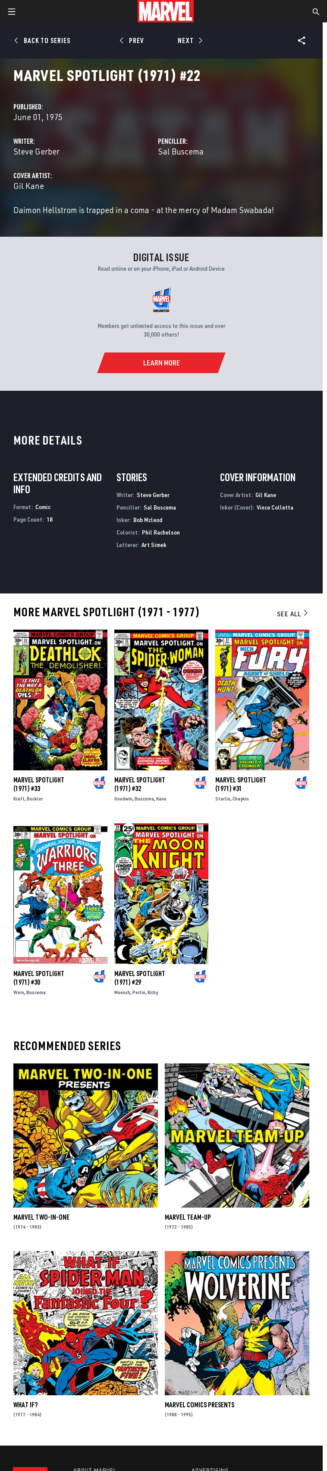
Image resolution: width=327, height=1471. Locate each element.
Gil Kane (28, 186)
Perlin (138, 992)
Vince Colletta (275, 507)
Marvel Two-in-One (41, 1217)
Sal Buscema (181, 151)
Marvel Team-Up (188, 1217)
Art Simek (154, 544)
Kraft (19, 798)
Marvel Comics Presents (199, 1404)
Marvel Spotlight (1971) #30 (38, 977)
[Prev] (133, 40)
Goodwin (123, 798)
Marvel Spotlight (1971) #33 (38, 784)
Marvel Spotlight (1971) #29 (139, 977)
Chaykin (241, 798)
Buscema (144, 798)
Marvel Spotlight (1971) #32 (139, 784)
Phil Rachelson (161, 532)
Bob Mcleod (147, 519)
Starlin (222, 798)
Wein (18, 992)
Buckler (35, 798)
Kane (161, 798)
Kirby (153, 992)
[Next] (189, 40)
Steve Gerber (36, 151)
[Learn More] (161, 362)
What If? (25, 1404)
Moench (122, 992)
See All (293, 613)
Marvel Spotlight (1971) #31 (240, 784)
